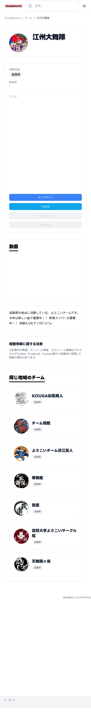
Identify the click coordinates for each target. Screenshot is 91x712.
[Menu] (84, 6)
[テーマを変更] (9, 700)
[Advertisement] (45, 146)
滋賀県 (15, 74)
